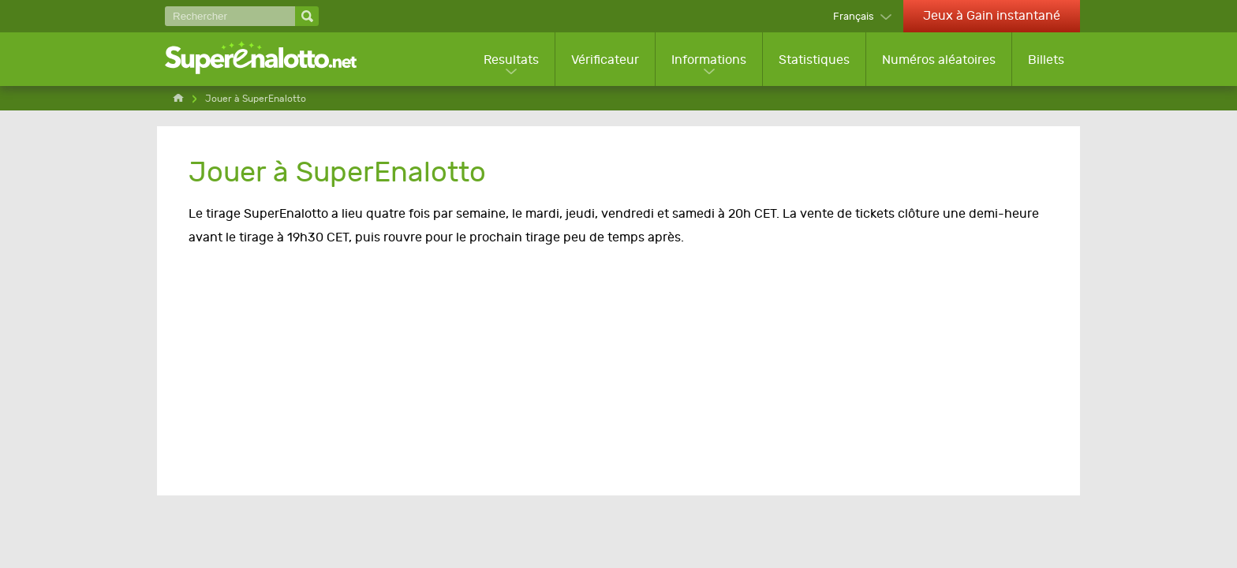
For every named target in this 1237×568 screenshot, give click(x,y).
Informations (708, 59)
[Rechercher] (230, 16)
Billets (1046, 59)
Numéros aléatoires (939, 59)
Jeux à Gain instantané (991, 15)
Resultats (511, 59)
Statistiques (814, 59)
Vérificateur (605, 59)
